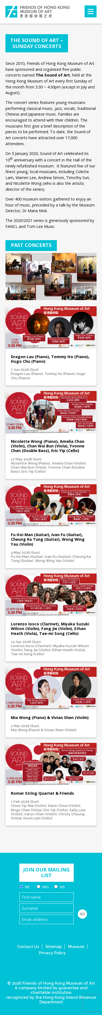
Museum (76, 946)
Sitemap (53, 946)
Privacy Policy (52, 952)
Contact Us (28, 946)
